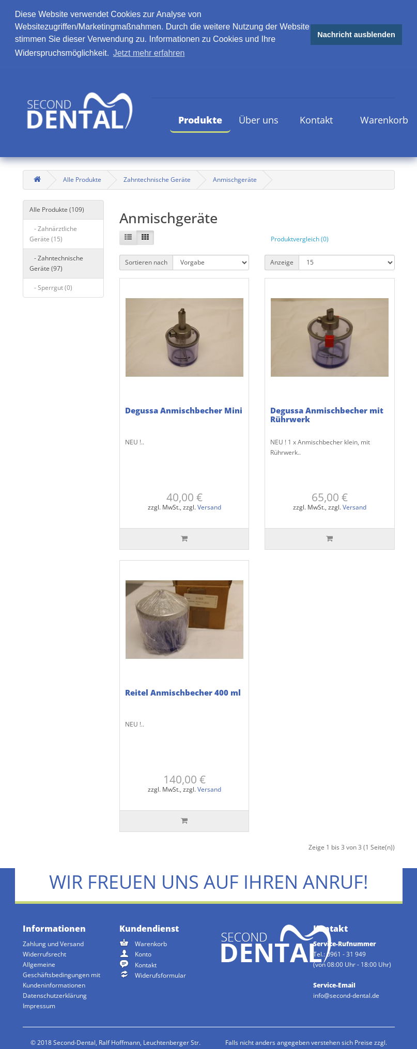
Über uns (259, 119)
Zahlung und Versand (53, 942)
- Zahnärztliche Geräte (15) (53, 232)
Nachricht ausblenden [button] (356, 34)
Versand (209, 506)
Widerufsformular (160, 974)
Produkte (200, 119)
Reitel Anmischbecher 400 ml (183, 691)
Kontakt (316, 119)
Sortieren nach (146, 261)
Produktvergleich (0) (300, 238)
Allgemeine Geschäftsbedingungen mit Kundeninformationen (61, 974)
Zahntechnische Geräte (157, 178)
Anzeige (282, 261)
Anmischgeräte (235, 178)
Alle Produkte (82, 178)
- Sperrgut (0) (50, 286)
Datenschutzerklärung (55, 994)
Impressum (39, 1004)
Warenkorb (384, 119)
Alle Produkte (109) (56, 208)
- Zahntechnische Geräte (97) (56, 262)
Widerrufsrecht (44, 953)
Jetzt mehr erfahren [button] (149, 53)
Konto (143, 953)
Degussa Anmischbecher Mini (183, 409)
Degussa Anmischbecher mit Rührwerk (326, 413)
